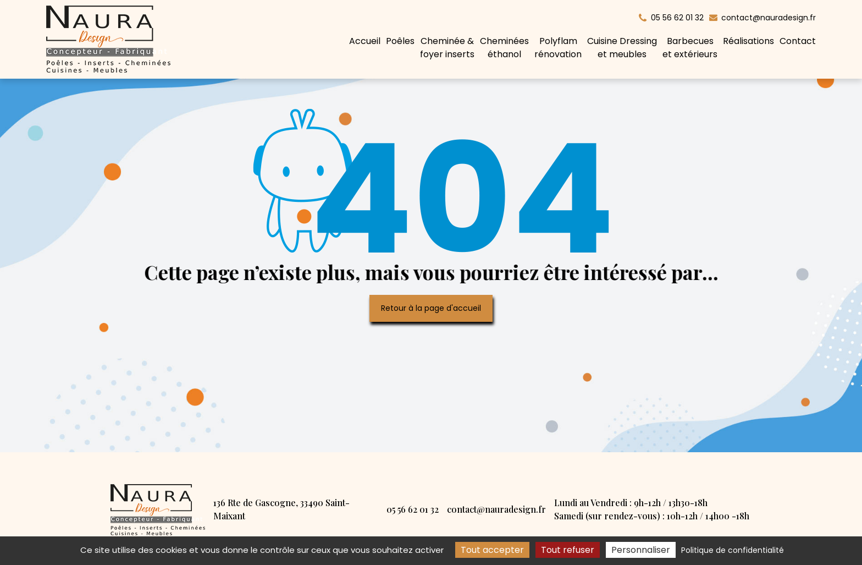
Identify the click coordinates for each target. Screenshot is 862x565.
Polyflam (558, 48)
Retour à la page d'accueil (431, 308)
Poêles (400, 41)
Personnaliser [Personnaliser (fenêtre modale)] (640, 550)
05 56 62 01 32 (412, 509)
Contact (798, 41)
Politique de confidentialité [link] (732, 550)
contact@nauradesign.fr (762, 17)
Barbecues (689, 48)
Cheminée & (447, 48)
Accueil (364, 41)
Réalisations (748, 41)
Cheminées (504, 48)
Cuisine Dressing (622, 48)
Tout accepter (492, 550)
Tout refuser (567, 550)
